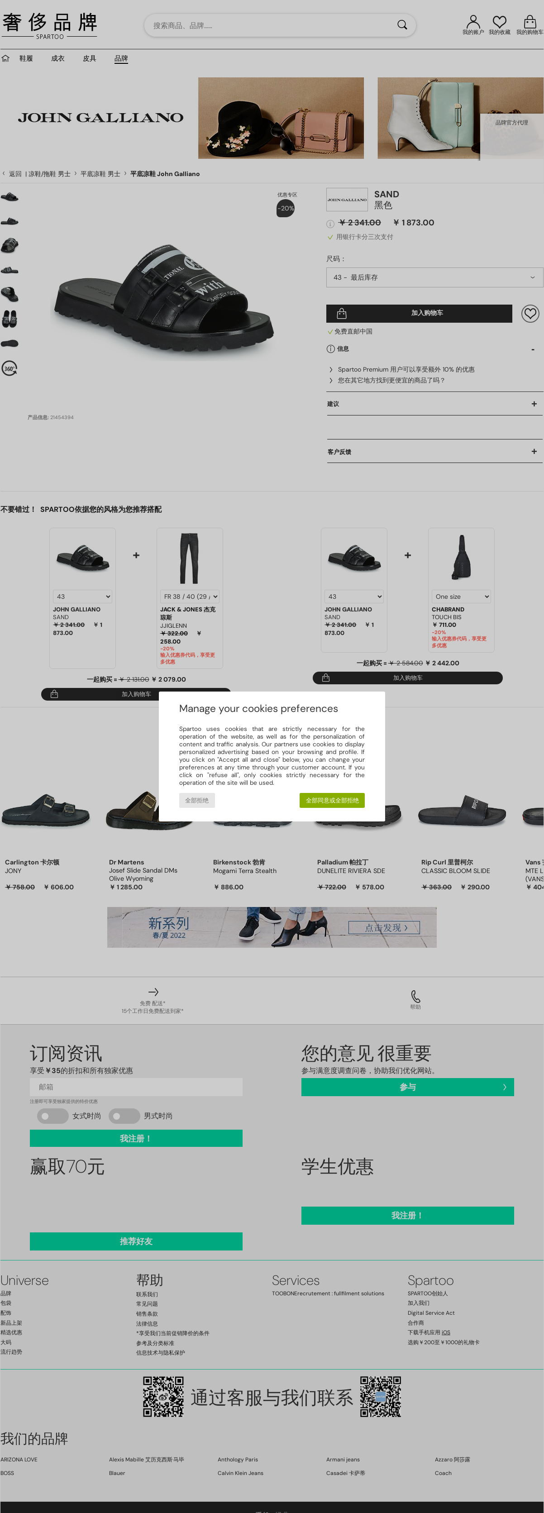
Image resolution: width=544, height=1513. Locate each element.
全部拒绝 (197, 800)
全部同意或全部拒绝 (332, 800)
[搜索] (402, 25)
